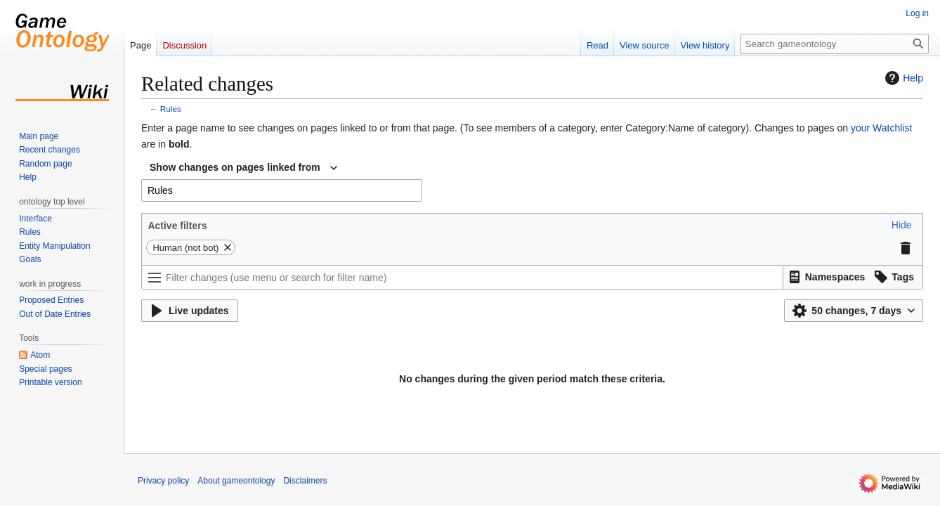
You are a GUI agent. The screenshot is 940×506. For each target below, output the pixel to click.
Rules (170, 108)
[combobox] (243, 168)
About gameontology (236, 481)
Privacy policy (163, 481)
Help (902, 78)
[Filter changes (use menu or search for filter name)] (462, 277)
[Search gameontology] (834, 44)
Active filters (177, 225)
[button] (902, 225)
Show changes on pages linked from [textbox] (235, 167)
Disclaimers (305, 481)
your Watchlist (881, 128)
